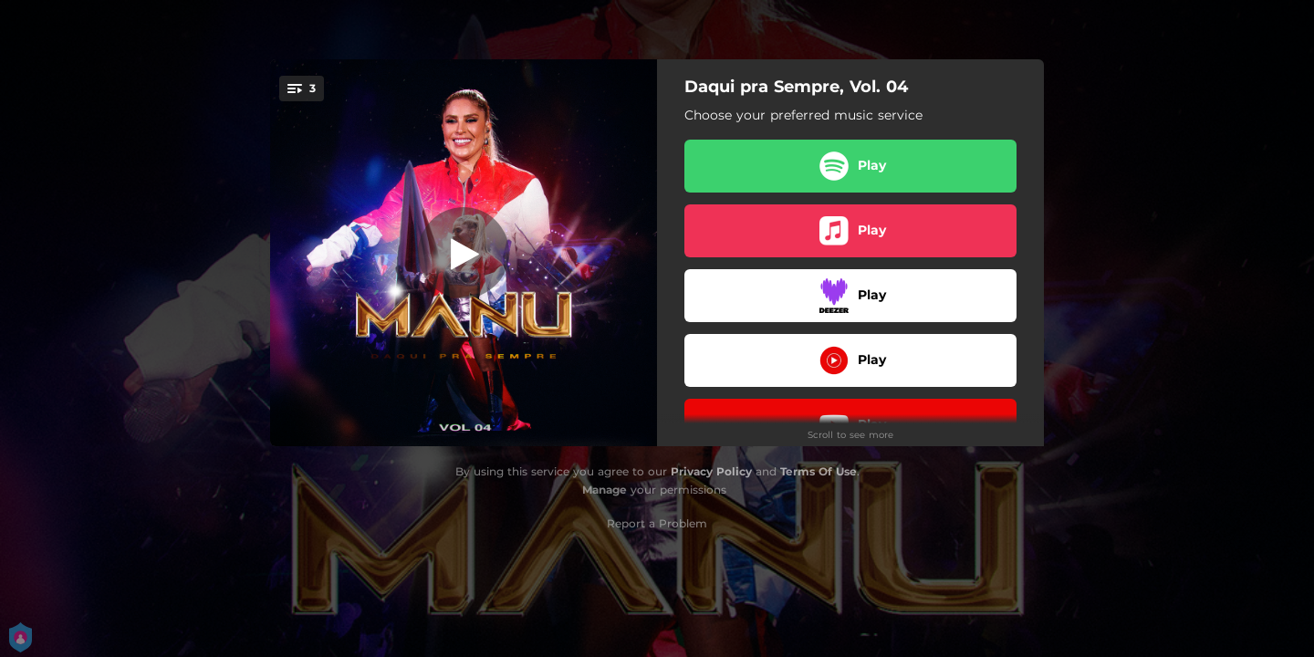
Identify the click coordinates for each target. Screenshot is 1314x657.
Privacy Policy (711, 471)
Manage (604, 489)
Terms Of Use (818, 471)
